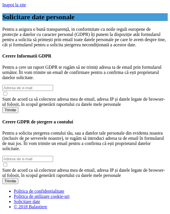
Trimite (10, 110)
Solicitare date (27, 201)
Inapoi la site (14, 4)
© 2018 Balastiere (30, 206)
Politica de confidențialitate (39, 191)
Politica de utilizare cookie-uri (41, 196)
